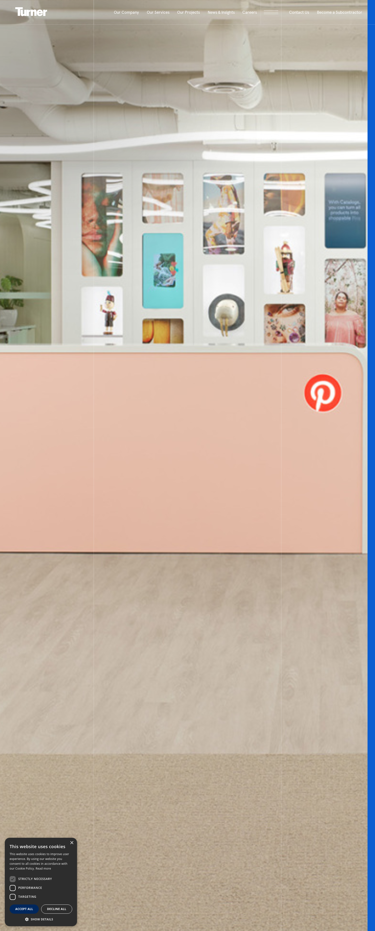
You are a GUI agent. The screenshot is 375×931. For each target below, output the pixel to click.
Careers (249, 12)
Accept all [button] (24, 909)
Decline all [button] (56, 909)
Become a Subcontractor (339, 12)
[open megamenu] (271, 12)
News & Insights (221, 12)
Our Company (126, 12)
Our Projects (188, 12)
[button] (41, 919)
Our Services (158, 12)
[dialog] (41, 882)
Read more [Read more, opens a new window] (43, 868)
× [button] (71, 843)
